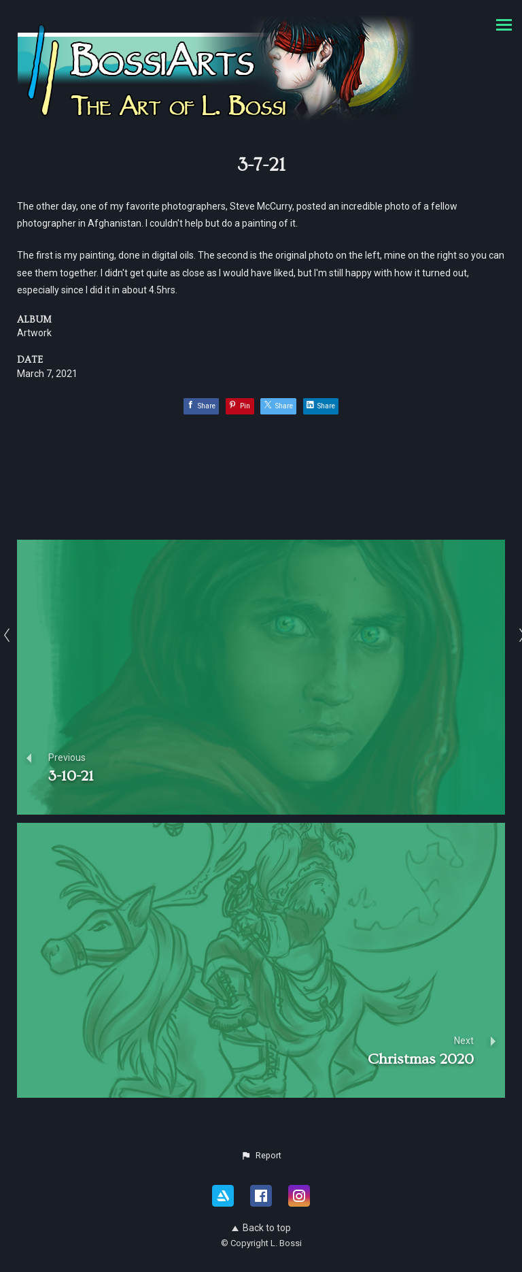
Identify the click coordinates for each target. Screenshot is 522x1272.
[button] (261, 1156)
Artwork (34, 332)
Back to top (261, 1227)
